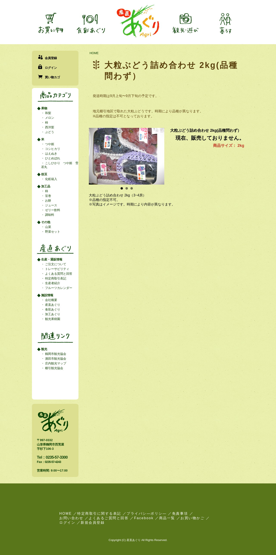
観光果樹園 (52, 319)
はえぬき (50, 153)
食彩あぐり (52, 309)
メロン (49, 117)
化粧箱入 (50, 179)
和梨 (47, 113)
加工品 (45, 186)
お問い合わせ (71, 518)
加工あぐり (52, 314)
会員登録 (51, 58)
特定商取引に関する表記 (99, 513)
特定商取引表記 (55, 278)
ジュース (50, 205)
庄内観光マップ (55, 363)
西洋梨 (49, 127)
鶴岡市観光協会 (55, 354)
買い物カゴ (52, 77)
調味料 (49, 214)
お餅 (47, 200)
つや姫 (49, 144)
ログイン (51, 67)
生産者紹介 (52, 283)
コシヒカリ (52, 149)
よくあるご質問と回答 (109, 518)
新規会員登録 (93, 522)
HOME (94, 53)
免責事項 (180, 513)
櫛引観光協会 (53, 368)
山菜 (47, 227)
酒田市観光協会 (55, 358)
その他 (45, 222)
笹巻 (47, 196)
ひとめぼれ (52, 158)
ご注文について (55, 264)
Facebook (144, 518)
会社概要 (50, 300)
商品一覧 (167, 518)
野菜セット (52, 231)
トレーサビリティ (56, 269)
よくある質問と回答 (58, 273)
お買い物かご (192, 518)
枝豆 (44, 174)
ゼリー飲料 (52, 210)
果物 (44, 108)
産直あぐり (52, 304)
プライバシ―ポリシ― (146, 513)
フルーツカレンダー (58, 288)
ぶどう (49, 132)
